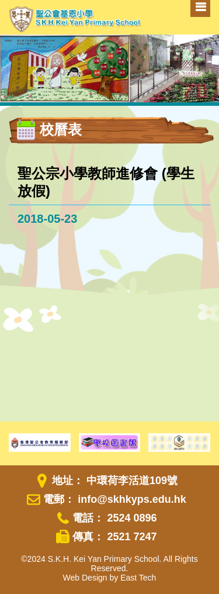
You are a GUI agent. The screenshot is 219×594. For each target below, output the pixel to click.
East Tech (138, 577)
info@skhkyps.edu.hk (132, 499)
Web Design (85, 577)
